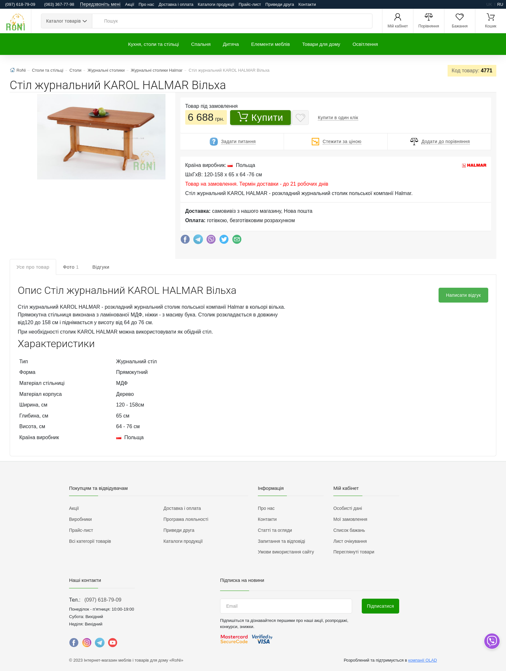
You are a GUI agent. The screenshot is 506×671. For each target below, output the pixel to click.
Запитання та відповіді (281, 541)
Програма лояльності (186, 519)
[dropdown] (491, 641)
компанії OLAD (422, 660)
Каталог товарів (63, 21)
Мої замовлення (350, 519)
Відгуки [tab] (100, 267)
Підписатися (380, 606)
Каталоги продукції (216, 4)
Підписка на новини (242, 580)
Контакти (307, 4)
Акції (129, 4)
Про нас (146, 4)
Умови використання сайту (286, 551)
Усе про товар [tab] (32, 267)
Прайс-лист (250, 4)
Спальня (200, 44)
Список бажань (349, 530)
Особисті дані (347, 508)
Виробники (80, 519)
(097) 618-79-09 (102, 600)
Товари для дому (321, 44)
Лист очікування (350, 541)
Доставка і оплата (175, 4)
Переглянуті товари (353, 551)
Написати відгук (463, 295)
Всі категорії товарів (90, 541)
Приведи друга (279, 4)
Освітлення (365, 44)
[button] (100, 137)
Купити (260, 117)
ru (500, 4)
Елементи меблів (270, 44)
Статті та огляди (275, 530)
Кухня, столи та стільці (153, 44)
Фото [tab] (71, 267)
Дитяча (231, 44)
